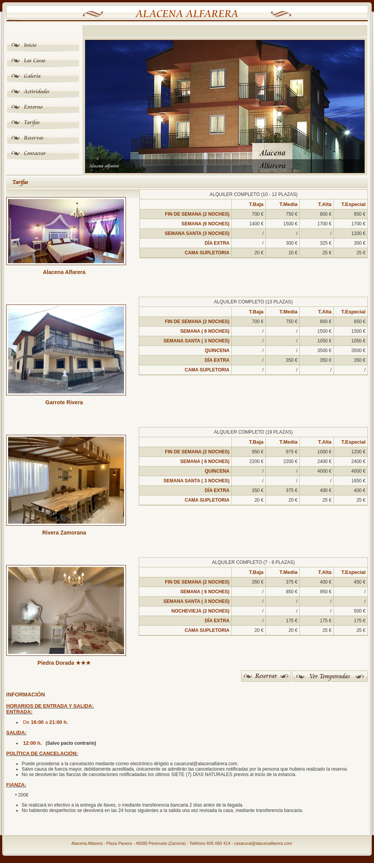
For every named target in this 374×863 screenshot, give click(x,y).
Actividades (36, 91)
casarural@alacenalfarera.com (263, 843)
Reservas (34, 137)
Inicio (30, 45)
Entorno (33, 107)
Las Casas (35, 60)
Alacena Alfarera (187, 14)
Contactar (35, 153)
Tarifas (32, 122)
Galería (32, 76)
